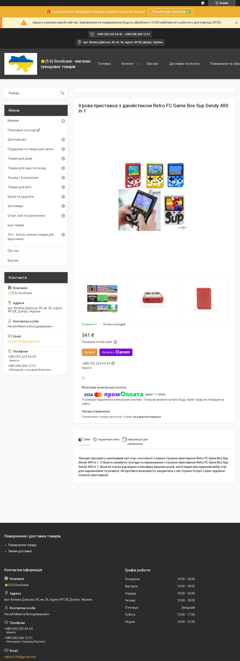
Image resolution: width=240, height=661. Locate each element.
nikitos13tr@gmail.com (23, 341)
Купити (89, 352)
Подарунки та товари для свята (30, 149)
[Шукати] (62, 93)
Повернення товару (22, 545)
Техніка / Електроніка (23, 177)
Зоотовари (15, 206)
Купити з (116, 352)
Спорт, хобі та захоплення (26, 215)
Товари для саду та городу (27, 168)
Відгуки (13, 260)
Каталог (128, 63)
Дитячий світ (17, 139)
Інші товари (16, 225)
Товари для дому (20, 158)
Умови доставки (20, 551)
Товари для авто (20, 187)
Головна (104, 63)
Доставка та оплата (184, 63)
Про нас (152, 63)
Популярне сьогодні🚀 (24, 130)
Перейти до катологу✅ (171, 12)
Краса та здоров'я (21, 196)
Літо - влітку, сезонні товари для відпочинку (31, 237)
